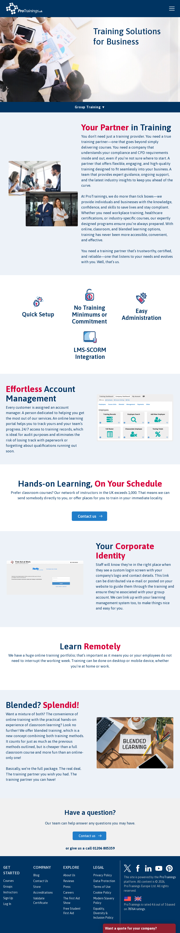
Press (66, 886)
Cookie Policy (102, 892)
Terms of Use (102, 886)
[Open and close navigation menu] (172, 8)
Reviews (68, 880)
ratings (136, 909)
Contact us (87, 516)
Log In (7, 903)
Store (37, 886)
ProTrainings (167, 877)
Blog (36, 875)
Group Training (90, 106)
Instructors (10, 892)
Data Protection (104, 880)
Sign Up (8, 898)
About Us (69, 875)
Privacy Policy (102, 875)
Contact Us (40, 880)
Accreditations (43, 892)
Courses (8, 880)
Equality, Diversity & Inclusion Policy (103, 913)
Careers (68, 892)
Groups (7, 886)
